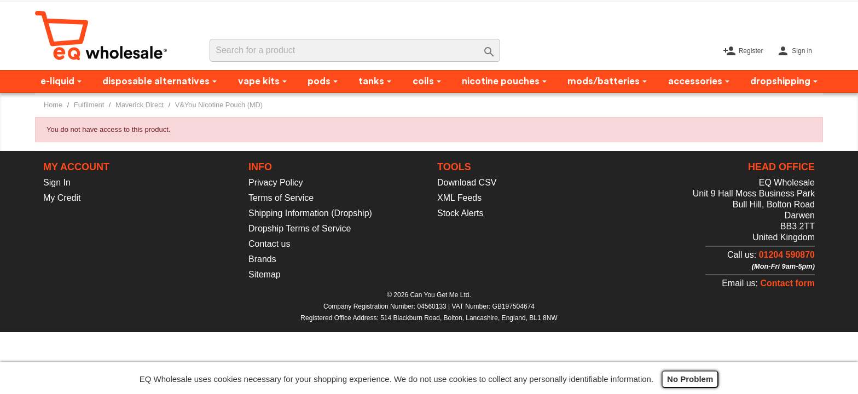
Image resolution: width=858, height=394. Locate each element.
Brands (262, 259)
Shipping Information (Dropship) (310, 213)
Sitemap (264, 274)
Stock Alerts (460, 213)
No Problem (690, 379)
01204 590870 (787, 254)
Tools (454, 166)
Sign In (57, 182)
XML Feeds (459, 197)
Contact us (269, 243)
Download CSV (467, 182)
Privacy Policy (275, 182)
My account (76, 166)
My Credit (61, 197)
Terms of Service (281, 197)
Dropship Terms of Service (299, 228)
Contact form (787, 283)
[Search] (355, 50)
